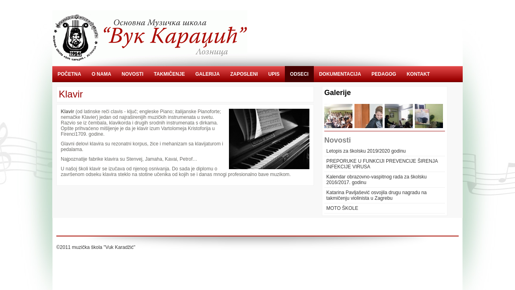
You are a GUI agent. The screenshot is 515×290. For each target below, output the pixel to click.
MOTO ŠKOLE (342, 208)
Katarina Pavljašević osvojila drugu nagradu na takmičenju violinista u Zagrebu (376, 195)
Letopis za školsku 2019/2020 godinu (366, 151)
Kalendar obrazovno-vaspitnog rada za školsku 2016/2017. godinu (376, 179)
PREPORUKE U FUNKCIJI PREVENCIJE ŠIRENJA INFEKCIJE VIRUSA (382, 164)
